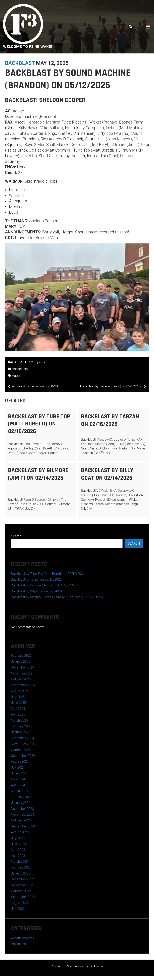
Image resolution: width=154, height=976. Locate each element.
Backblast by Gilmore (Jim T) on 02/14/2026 (38, 474)
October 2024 (21, 750)
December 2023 (22, 809)
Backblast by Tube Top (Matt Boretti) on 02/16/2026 (39, 424)
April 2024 (18, 785)
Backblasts (20, 369)
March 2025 (19, 720)
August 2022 (20, 903)
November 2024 (22, 744)
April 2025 (18, 714)
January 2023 (20, 873)
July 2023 (18, 838)
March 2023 (19, 861)
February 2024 (21, 797)
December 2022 (22, 879)
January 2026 (20, 661)
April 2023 (18, 856)
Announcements (22, 938)
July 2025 (18, 697)
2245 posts (37, 362)
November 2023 (22, 814)
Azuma (98, 966)
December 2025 (22, 667)
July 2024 (18, 767)
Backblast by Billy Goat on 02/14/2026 (107, 474)
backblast (20, 63)
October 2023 (21, 820)
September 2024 (23, 756)
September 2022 (23, 897)
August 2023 (20, 832)
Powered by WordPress (66, 966)
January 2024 (20, 803)
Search (16, 536)
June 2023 (18, 844)
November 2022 (22, 885)
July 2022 (18, 909)
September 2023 (23, 826)
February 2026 (21, 655)
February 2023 (21, 867)
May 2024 (18, 779)
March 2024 (19, 791)
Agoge (16, 376)
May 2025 (18, 709)
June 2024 (18, 773)
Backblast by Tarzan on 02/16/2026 (110, 420)
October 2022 (21, 891)
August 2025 (20, 691)
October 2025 (21, 679)
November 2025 (22, 673)
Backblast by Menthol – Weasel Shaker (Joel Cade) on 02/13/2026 (58, 597)
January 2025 (20, 732)
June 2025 (18, 703)
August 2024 (20, 761)
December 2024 (22, 738)
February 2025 (21, 726)
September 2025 (23, 685)
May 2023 (18, 850)
